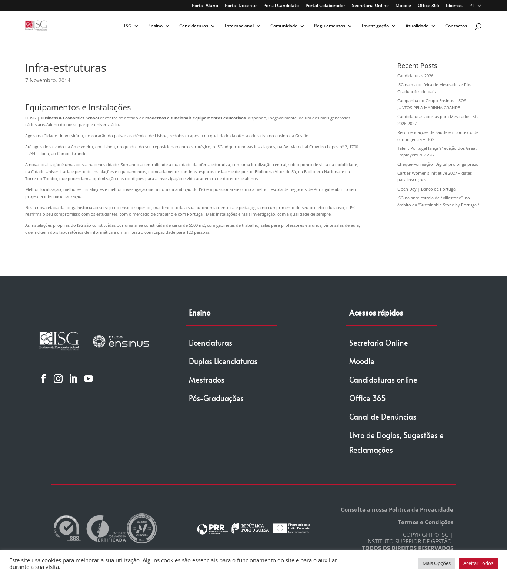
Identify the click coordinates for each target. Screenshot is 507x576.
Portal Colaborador (325, 6)
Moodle (403, 6)
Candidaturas (193, 26)
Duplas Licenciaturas (223, 361)
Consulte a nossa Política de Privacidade (397, 509)
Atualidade (417, 26)
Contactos (456, 26)
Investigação (375, 26)
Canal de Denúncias (382, 416)
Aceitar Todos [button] (478, 563)
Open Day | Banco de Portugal (427, 189)
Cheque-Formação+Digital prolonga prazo (437, 164)
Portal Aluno (205, 6)
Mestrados (206, 379)
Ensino (155, 26)
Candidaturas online (383, 379)
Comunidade (283, 26)
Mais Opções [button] (437, 563)
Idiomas (454, 6)
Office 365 (428, 6)
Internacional (239, 26)
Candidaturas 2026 (415, 75)
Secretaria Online (370, 6)
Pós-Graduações (216, 398)
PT (471, 6)
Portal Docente (241, 6)
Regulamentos (329, 26)
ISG (127, 26)
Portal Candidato (281, 6)
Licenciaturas (210, 342)
